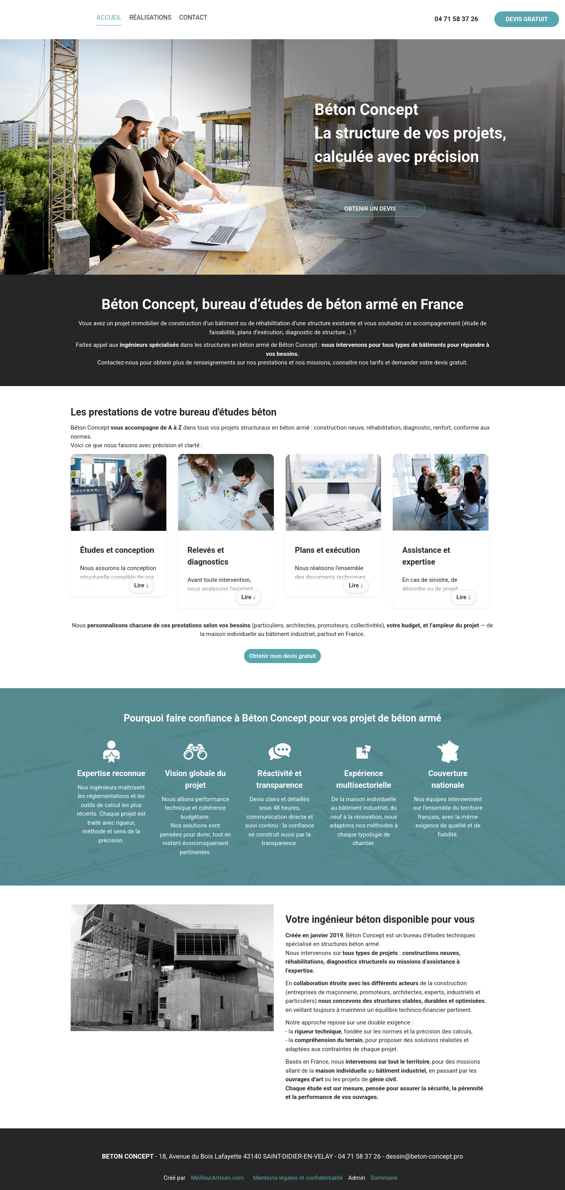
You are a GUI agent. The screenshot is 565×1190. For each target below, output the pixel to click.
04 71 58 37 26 (359, 1156)
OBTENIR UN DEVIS (370, 208)
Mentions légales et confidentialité (298, 1177)
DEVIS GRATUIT (527, 19)
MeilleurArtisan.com (217, 1177)
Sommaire (384, 1177)
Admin (356, 1177)
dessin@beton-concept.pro (424, 1156)
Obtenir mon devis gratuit (282, 656)
